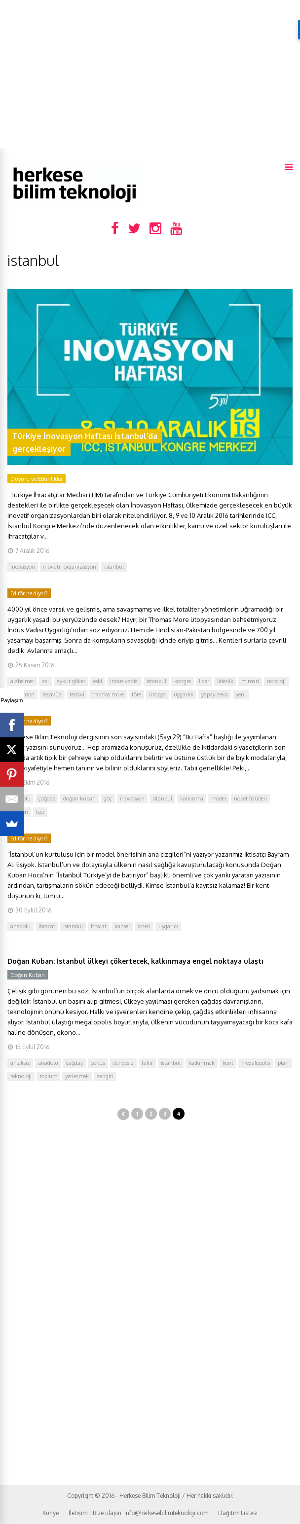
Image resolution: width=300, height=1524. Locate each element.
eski (97, 681)
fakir (147, 1062)
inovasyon (22, 566)
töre (136, 694)
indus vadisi (124, 681)
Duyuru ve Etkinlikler (36, 478)
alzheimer (22, 681)
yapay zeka (214, 694)
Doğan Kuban (27, 975)
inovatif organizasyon (69, 566)
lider (204, 681)
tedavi (77, 694)
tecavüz (52, 694)
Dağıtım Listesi (238, 1513)
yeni (241, 694)
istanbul (114, 566)
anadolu (20, 926)
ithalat (99, 926)
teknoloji (21, 1076)
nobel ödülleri (250, 798)
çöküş (98, 1062)
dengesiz (123, 1062)
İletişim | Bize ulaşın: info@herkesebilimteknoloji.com (138, 1513)
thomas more (108, 694)
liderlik (225, 681)
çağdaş (46, 798)
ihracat (46, 926)
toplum (48, 1076)
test (40, 811)
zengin (105, 1076)
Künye (50, 1513)
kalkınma (191, 798)
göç (108, 798)
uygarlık (183, 694)
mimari (250, 681)
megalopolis (255, 1062)
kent (228, 1062)
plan (283, 1062)
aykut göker (71, 681)
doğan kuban (79, 798)
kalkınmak (201, 1062)
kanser (122, 926)
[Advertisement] (150, 74)
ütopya (157, 694)
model (218, 798)
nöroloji (276, 681)
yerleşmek (77, 1076)
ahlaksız (20, 1062)
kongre (182, 681)
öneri (144, 926)
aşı (45, 681)
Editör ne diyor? (29, 593)
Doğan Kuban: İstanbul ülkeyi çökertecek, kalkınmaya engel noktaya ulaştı (135, 961)
